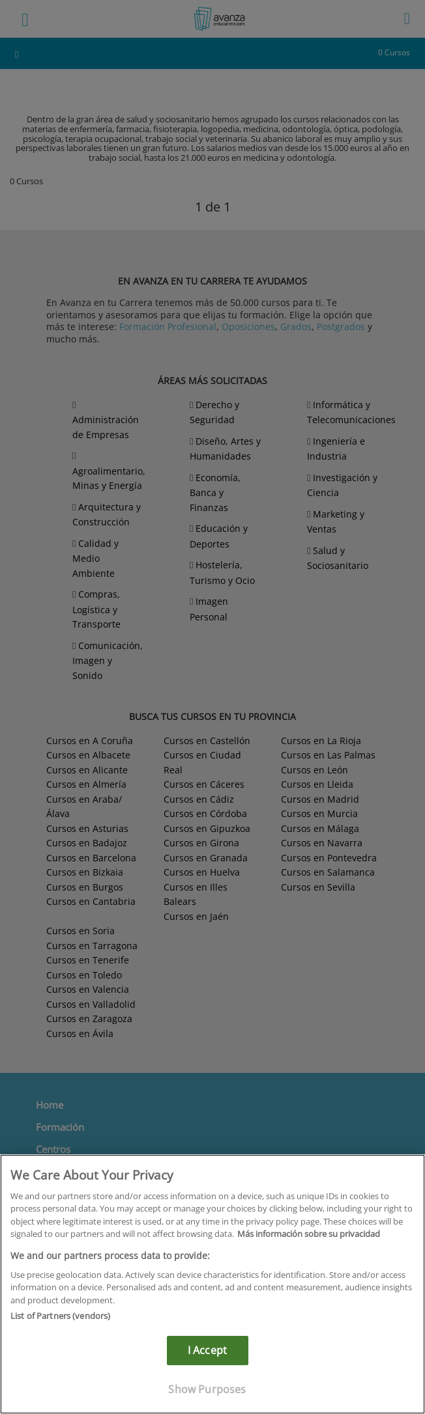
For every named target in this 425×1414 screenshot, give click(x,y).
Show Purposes (207, 1389)
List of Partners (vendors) (60, 1316)
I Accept (207, 1350)
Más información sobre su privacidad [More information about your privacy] (308, 1234)
